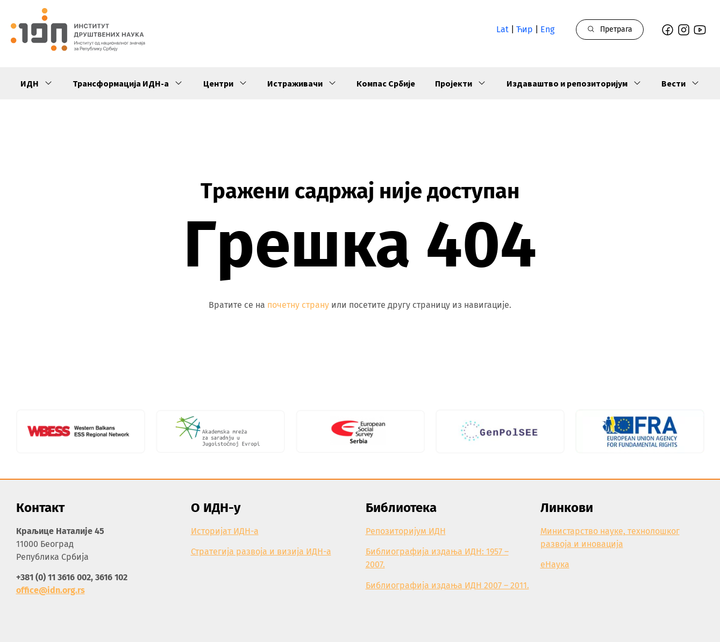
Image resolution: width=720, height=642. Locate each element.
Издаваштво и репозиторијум (574, 83)
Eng (547, 29)
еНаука (554, 564)
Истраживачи (302, 83)
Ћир (524, 29)
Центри (225, 83)
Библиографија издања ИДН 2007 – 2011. (447, 585)
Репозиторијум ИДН (406, 531)
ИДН (36, 83)
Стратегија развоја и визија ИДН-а (261, 551)
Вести (680, 83)
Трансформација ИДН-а (128, 83)
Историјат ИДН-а (225, 531)
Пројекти (460, 83)
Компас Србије (386, 83)
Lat (502, 29)
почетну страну (298, 305)
